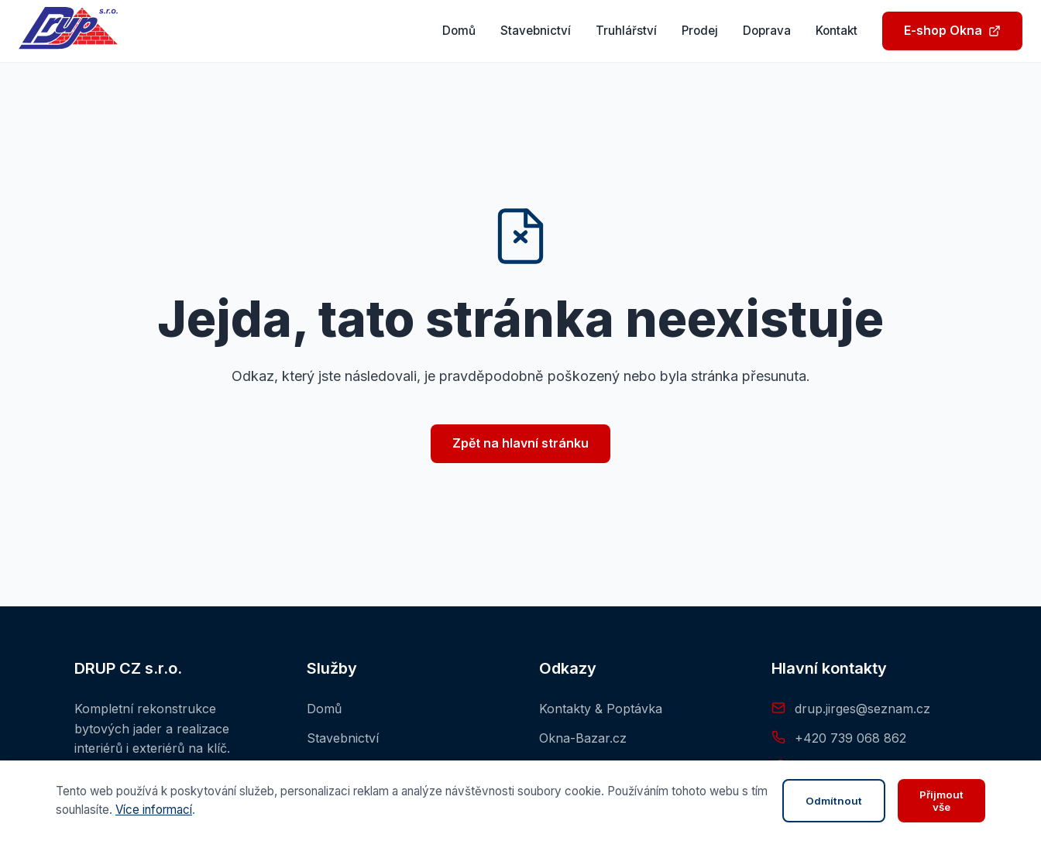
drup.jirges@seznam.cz (862, 708)
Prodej (700, 30)
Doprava (767, 30)
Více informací (153, 809)
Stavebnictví (535, 30)
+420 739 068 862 (850, 738)
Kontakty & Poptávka (600, 708)
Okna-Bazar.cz (583, 738)
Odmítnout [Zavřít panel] (834, 801)
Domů (459, 30)
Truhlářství (626, 30)
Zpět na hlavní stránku (520, 443)
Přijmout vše (941, 800)
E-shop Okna (952, 30)
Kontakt (836, 30)
